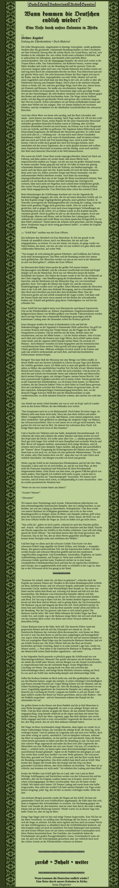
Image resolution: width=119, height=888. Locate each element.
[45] (41, 135)
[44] (22, 35)
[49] (87, 546)
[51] (28, 749)
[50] (38, 649)
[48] (75, 439)
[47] (62, 336)
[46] (22, 233)
